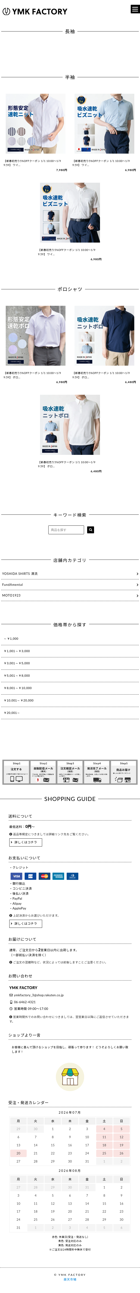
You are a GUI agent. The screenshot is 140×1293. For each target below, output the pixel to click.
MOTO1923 (11, 595)
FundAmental (12, 585)
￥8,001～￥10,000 (18, 688)
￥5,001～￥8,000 (17, 675)
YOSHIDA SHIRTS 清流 (20, 574)
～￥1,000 (11, 638)
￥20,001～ (12, 713)
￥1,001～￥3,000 (17, 651)
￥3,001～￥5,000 (17, 663)
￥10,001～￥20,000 (19, 700)
